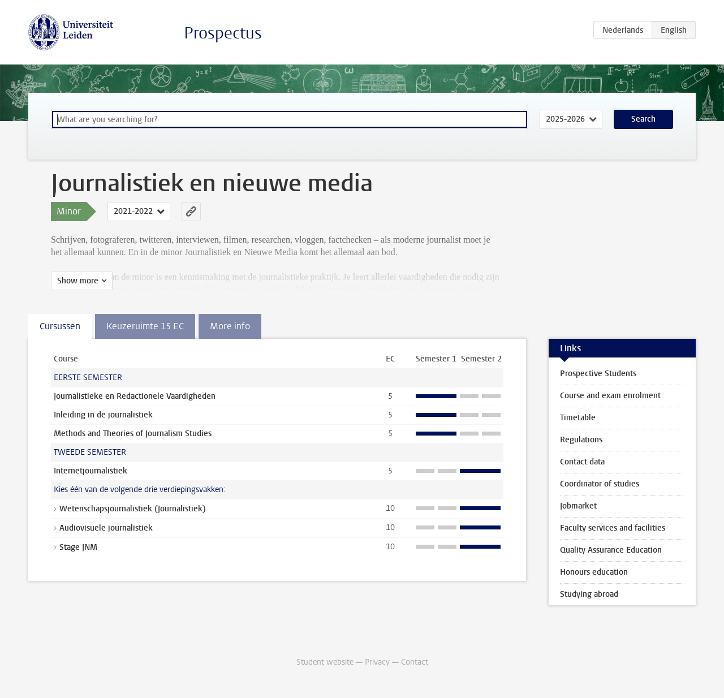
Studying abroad (589, 594)
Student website (325, 662)
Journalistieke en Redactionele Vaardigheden (135, 396)
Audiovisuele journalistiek (106, 528)
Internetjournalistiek (90, 471)
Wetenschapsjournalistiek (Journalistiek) (132, 508)
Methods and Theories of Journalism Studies (133, 433)
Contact (414, 662)
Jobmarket (578, 506)
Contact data (582, 461)
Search (643, 119)
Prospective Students (598, 373)
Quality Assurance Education (611, 550)
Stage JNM (78, 547)
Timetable (578, 417)
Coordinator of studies (599, 484)
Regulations (581, 439)
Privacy (377, 662)
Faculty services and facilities (612, 528)
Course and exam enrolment (610, 395)
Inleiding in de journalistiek (103, 415)
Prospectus (223, 33)
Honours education (594, 572)
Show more (77, 280)
